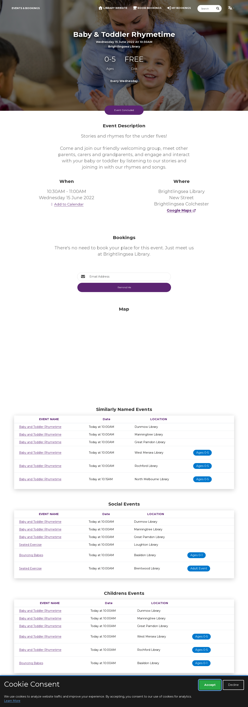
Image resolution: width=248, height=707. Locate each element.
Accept (210, 685)
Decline (233, 685)
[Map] (124, 355)
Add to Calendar (67, 204)
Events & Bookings (26, 8)
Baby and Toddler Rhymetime (40, 427)
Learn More (12, 701)
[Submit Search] (218, 8)
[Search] (205, 8)
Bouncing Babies (31, 555)
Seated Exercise (30, 544)
